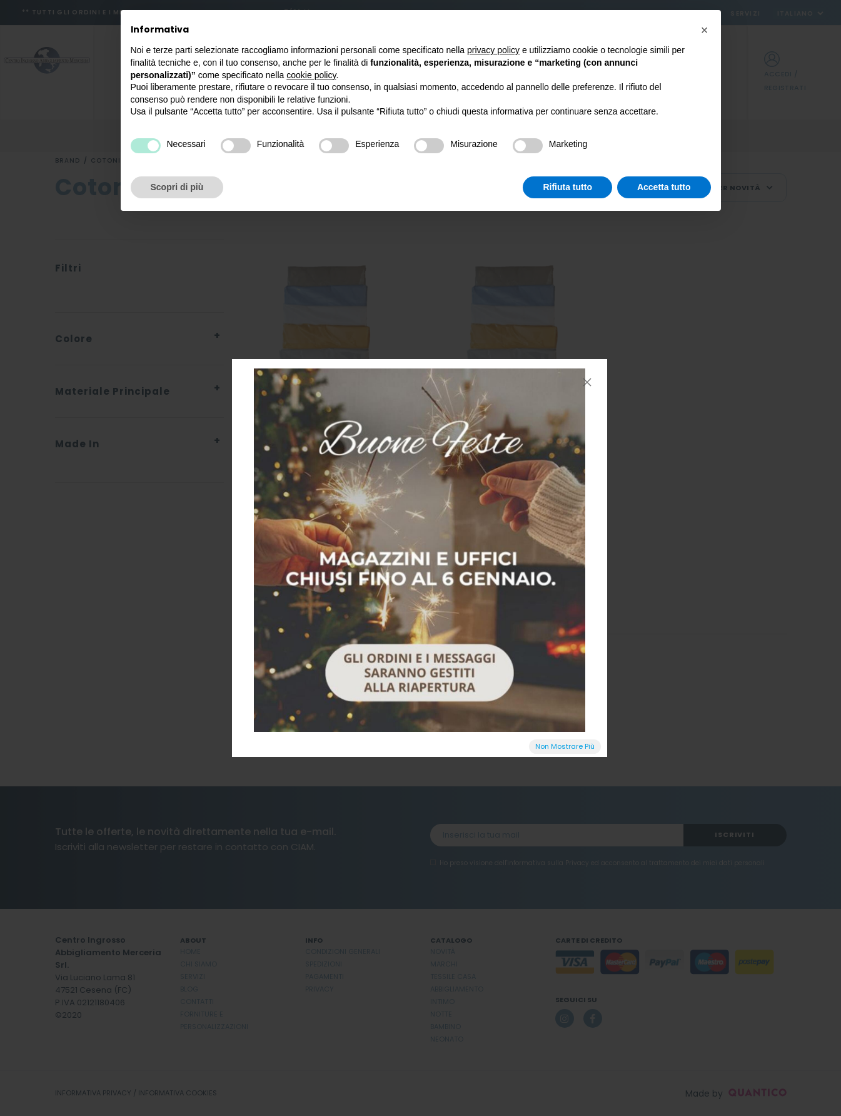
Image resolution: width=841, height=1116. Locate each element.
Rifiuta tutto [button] (567, 187)
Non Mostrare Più (565, 746)
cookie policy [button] (311, 75)
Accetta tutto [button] (664, 187)
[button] (705, 30)
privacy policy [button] (493, 50)
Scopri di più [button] (177, 187)
